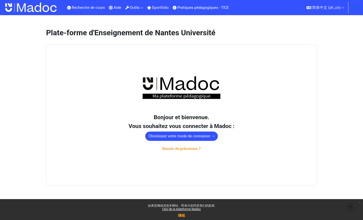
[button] (325, 7)
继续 (181, 215)
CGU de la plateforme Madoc (181, 209)
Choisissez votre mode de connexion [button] (179, 136)
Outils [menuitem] (132, 7)
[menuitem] (233, 7)
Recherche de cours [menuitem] (86, 7)
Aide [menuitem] (115, 7)
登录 (355, 7)
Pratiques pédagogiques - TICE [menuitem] (201, 7)
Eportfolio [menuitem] (158, 7)
